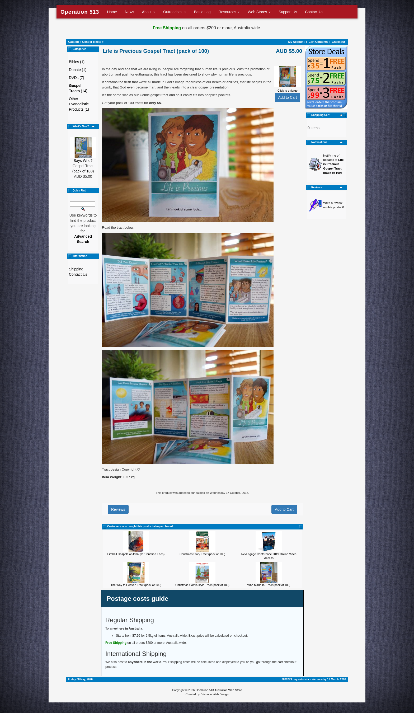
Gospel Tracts (91, 41)
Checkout (338, 41)
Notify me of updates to (333, 164)
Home (112, 12)
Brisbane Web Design (214, 694)
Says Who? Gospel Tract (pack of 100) (83, 165)
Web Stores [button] (259, 12)
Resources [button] (229, 12)
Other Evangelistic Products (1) (79, 104)
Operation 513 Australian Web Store (218, 690)
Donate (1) (77, 70)
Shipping (76, 269)
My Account (296, 41)
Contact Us (314, 12)
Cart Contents (318, 41)
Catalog (73, 41)
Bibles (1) (76, 62)
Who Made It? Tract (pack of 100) (268, 585)
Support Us (288, 12)
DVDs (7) (76, 78)
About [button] (148, 12)
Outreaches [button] (174, 12)
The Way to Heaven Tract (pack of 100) (136, 585)
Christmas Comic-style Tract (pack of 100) (202, 585)
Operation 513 (79, 12)
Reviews (118, 509)
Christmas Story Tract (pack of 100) (202, 554)
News (129, 12)
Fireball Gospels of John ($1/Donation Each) (135, 554)
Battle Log (202, 12)
